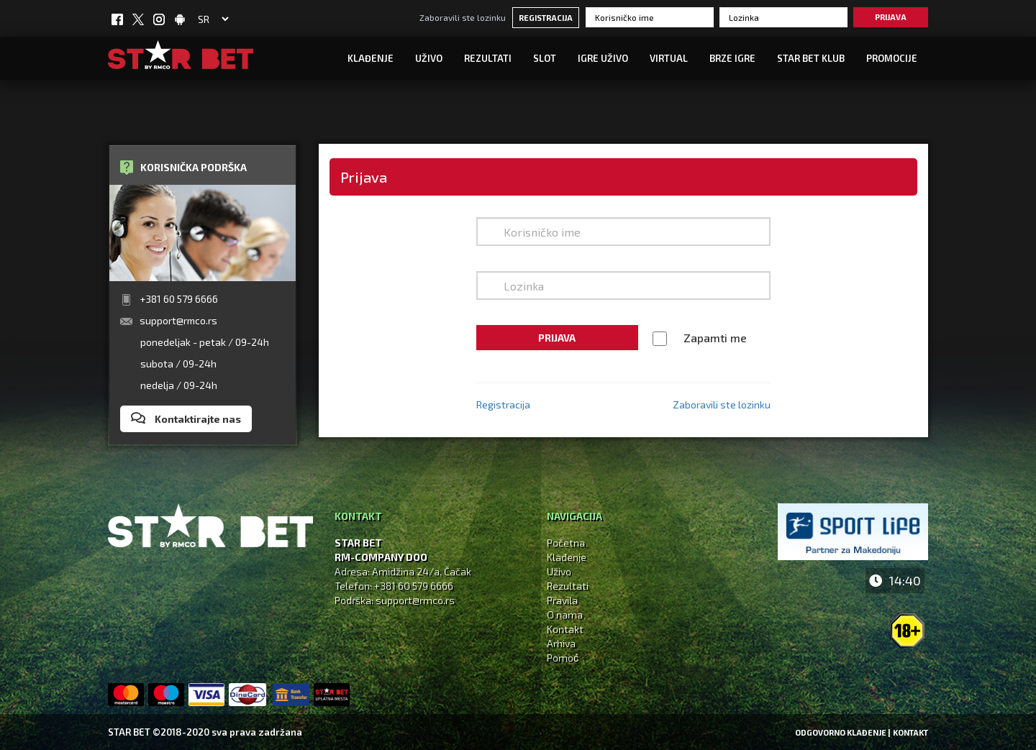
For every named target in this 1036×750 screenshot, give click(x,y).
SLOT (544, 58)
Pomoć (562, 657)
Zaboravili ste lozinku (462, 17)
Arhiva (561, 643)
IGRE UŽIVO (603, 58)
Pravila (562, 600)
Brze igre (732, 58)
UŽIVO (428, 58)
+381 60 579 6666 (179, 299)
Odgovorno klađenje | (843, 732)
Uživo (559, 571)
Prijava (890, 17)
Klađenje (370, 58)
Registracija (546, 17)
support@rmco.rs (178, 320)
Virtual (669, 58)
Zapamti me (715, 337)
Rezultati (488, 58)
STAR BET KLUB (811, 58)
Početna (566, 542)
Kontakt (565, 629)
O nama (565, 614)
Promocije (891, 58)
